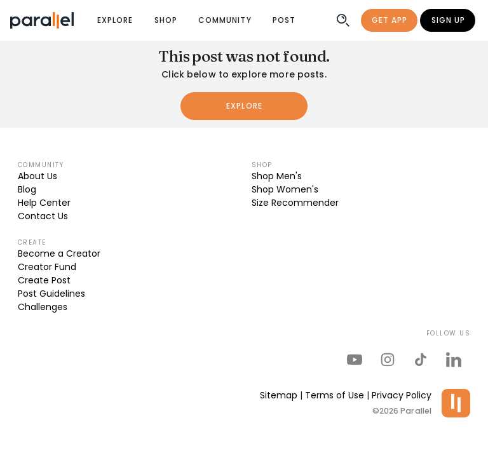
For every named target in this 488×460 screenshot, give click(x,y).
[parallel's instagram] (387, 359)
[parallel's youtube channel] (354, 359)
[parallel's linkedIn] (453, 359)
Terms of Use (334, 395)
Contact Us (43, 216)
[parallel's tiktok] (420, 359)
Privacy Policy (401, 395)
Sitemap (278, 395)
